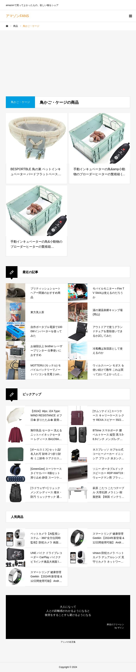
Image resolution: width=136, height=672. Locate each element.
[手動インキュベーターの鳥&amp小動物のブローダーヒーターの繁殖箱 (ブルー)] (99, 138)
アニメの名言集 (68, 642)
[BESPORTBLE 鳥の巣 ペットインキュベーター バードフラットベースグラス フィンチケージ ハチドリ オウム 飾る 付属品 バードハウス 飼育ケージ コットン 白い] (36, 138)
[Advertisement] (68, 59)
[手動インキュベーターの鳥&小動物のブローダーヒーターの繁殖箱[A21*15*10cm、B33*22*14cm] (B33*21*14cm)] (36, 211)
